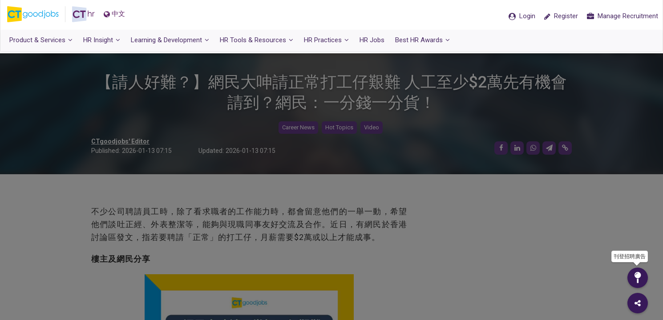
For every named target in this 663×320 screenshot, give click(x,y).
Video (371, 127)
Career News (298, 127)
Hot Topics (339, 127)
